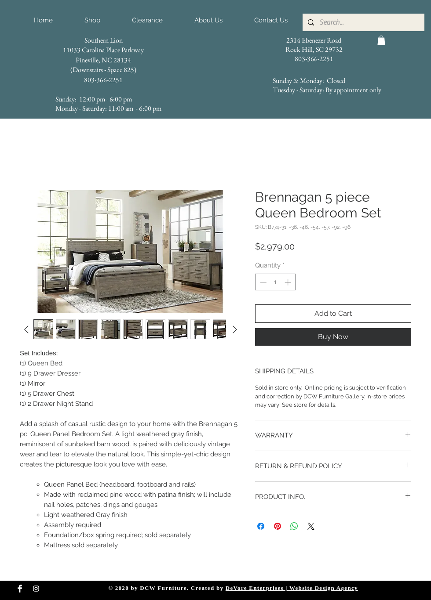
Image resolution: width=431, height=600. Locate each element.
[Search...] (362, 22)
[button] (381, 40)
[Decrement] (262, 282)
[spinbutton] (275, 282)
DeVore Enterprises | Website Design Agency (292, 588)
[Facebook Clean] (20, 589)
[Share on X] (311, 526)
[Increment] (289, 282)
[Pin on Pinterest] (277, 526)
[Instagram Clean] (36, 589)
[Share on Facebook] (261, 526)
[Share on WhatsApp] (294, 526)
